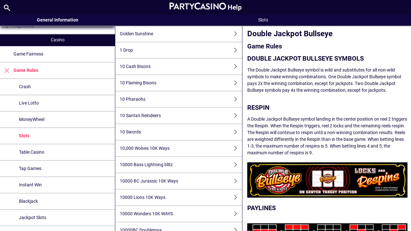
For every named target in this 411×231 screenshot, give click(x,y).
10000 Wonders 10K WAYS (181, 214)
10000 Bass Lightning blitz (181, 165)
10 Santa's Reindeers (181, 116)
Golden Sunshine (181, 34)
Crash (25, 86)
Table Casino (31, 152)
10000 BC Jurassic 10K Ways (181, 181)
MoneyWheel (31, 119)
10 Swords (181, 132)
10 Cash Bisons (181, 66)
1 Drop (181, 50)
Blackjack (28, 201)
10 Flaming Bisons (181, 83)
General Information (57, 19)
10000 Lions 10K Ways (181, 197)
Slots (24, 135)
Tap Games (30, 168)
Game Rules (19, 70)
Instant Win (30, 184)
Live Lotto (29, 103)
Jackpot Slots (32, 217)
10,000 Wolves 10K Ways (181, 148)
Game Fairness (28, 53)
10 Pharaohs (181, 99)
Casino (58, 39)
